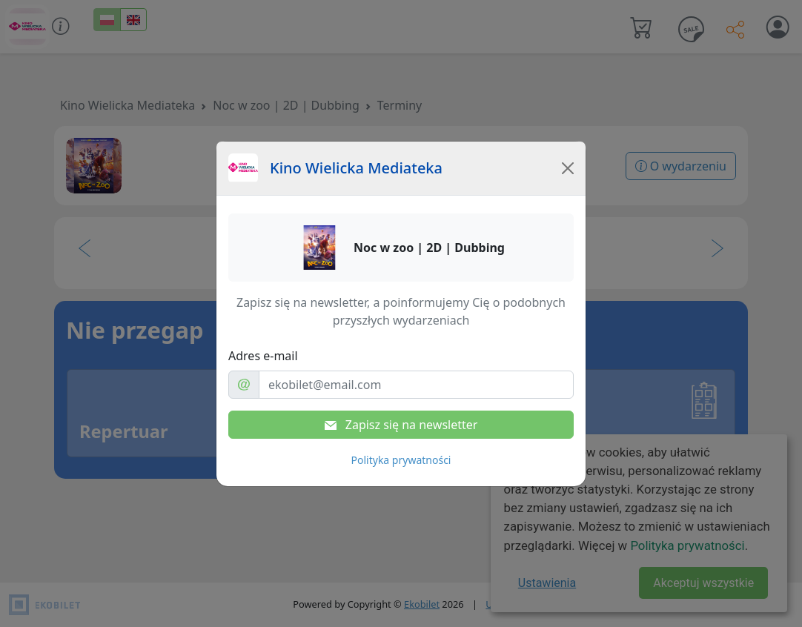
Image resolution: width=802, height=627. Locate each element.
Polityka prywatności (401, 460)
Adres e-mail (263, 356)
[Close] (568, 168)
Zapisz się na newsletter (401, 425)
